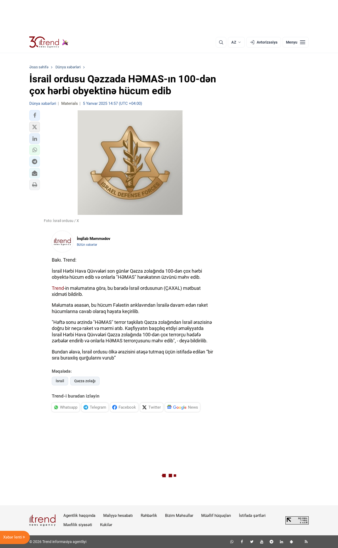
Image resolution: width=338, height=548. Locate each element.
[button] (35, 115)
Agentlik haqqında (79, 515)
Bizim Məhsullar (179, 515)
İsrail (60, 381)
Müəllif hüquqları (216, 515)
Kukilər (106, 524)
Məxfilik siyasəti (77, 524)
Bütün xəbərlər (87, 245)
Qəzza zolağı (85, 381)
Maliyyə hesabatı (118, 515)
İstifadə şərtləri (252, 515)
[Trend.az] (48, 42)
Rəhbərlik (149, 515)
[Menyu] (296, 42)
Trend (58, 288)
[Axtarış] (221, 42)
